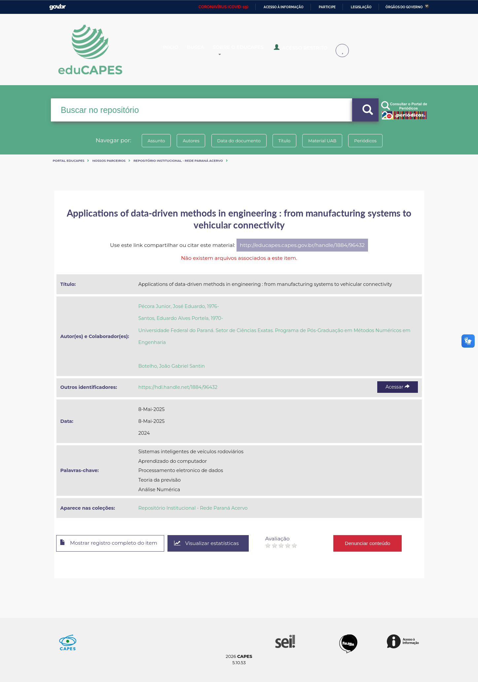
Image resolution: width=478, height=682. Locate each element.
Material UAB (326, 140)
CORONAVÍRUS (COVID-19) (223, 7)
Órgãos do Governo (404, 7)
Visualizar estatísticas (212, 543)
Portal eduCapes (69, 160)
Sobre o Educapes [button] (247, 50)
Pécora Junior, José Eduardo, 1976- (178, 306)
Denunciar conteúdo (374, 543)
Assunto (151, 140)
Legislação (361, 7)
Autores (187, 140)
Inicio (175, 50)
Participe (327, 7)
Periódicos (371, 140)
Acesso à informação (284, 7)
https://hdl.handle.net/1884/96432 (177, 387)
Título (285, 140)
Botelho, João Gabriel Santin (171, 366)
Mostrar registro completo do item (111, 543)
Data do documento (238, 140)
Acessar (397, 387)
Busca (202, 50)
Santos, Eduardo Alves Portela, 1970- (180, 318)
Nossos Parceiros (109, 160)
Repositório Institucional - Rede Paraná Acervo (178, 160)
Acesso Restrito (305, 49)
